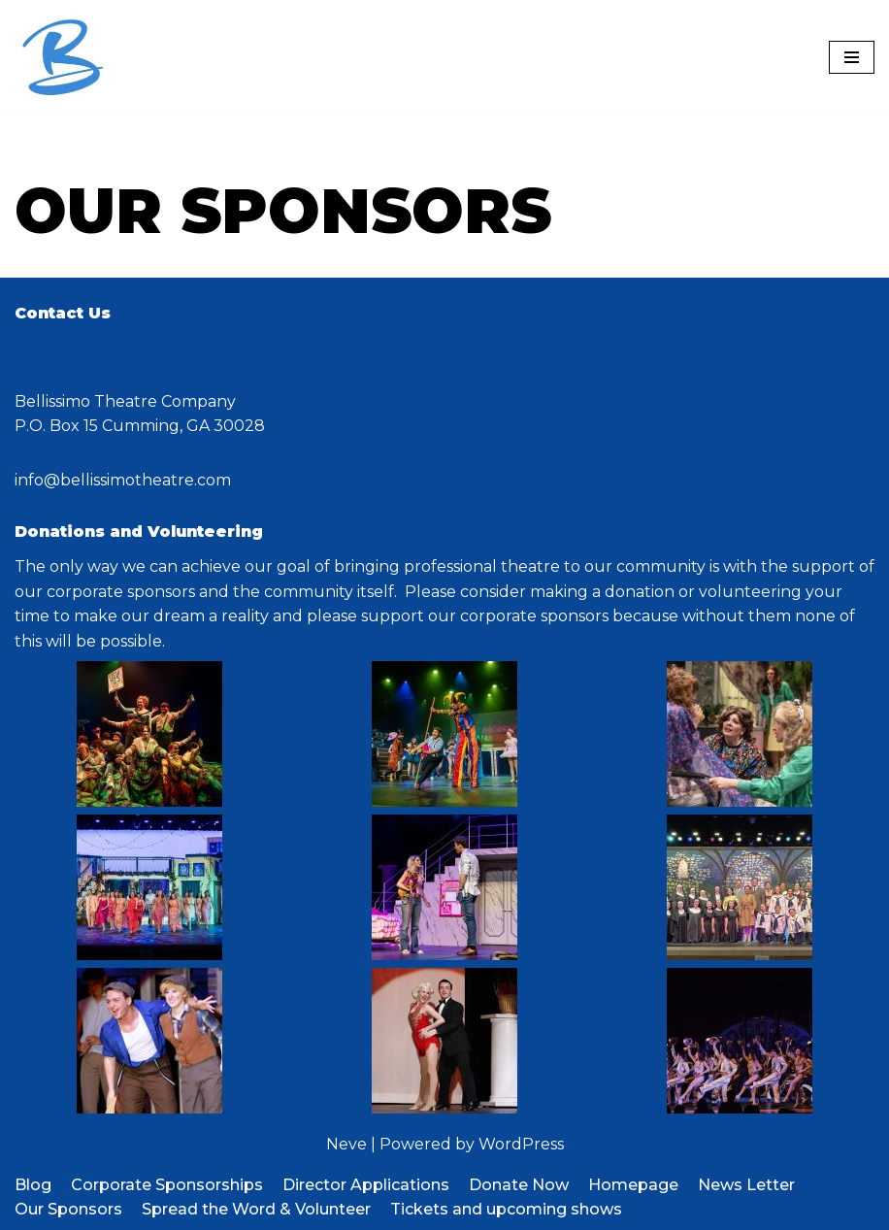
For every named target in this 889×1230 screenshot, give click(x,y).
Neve (346, 1144)
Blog (33, 1185)
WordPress (521, 1144)
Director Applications (365, 1185)
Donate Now (519, 1185)
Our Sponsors (68, 1209)
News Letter (746, 1185)
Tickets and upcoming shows (506, 1209)
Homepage (633, 1185)
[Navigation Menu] (851, 57)
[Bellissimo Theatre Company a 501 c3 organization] (63, 58)
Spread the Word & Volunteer (256, 1209)
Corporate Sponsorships (167, 1185)
